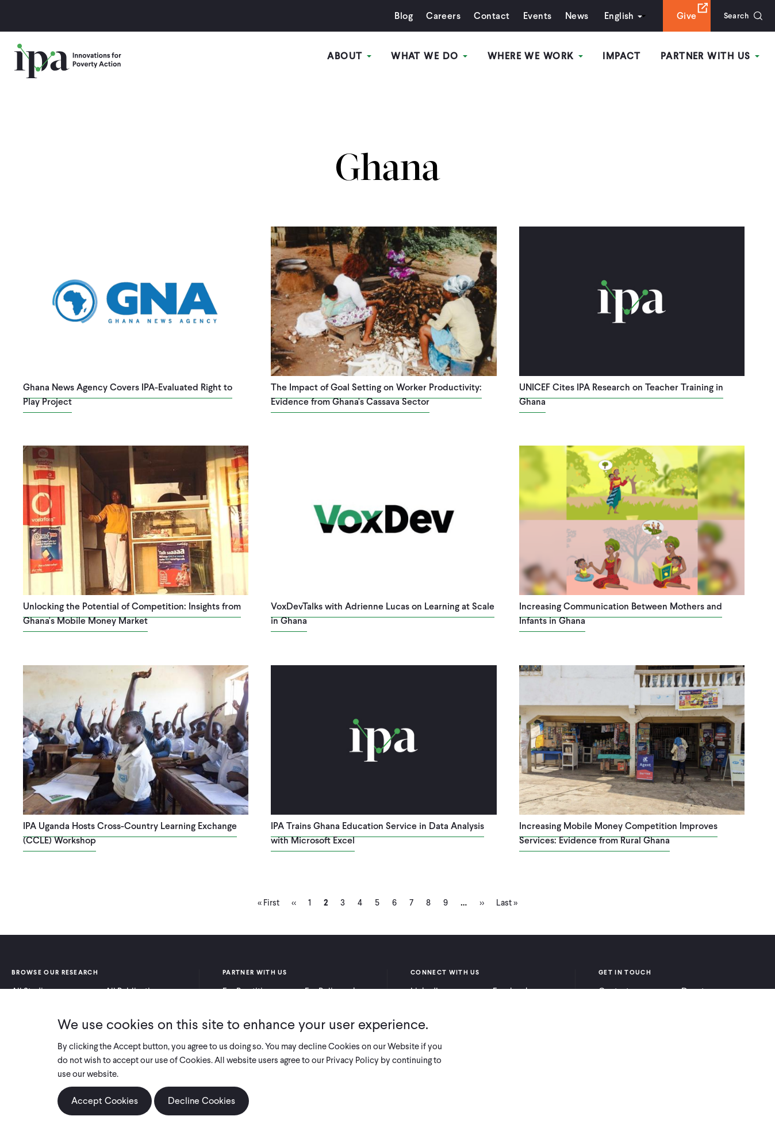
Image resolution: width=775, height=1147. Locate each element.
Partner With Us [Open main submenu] (711, 57)
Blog (398, 16)
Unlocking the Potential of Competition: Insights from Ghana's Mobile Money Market (132, 613)
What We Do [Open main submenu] (434, 57)
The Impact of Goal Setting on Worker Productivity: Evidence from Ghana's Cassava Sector (376, 394)
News (571, 16)
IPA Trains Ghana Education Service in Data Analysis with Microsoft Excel (377, 833)
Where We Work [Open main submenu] (538, 57)
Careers (438, 16)
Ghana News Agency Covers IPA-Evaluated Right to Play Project (127, 394)
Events (531, 16)
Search (733, 16)
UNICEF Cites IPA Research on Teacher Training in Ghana (621, 394)
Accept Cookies (104, 1101)
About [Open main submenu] (356, 57)
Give (681, 16)
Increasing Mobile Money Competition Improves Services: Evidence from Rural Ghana (618, 833)
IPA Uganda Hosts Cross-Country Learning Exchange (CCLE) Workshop (130, 833)
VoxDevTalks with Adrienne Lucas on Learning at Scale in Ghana (382, 613)
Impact (624, 57)
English (613, 16)
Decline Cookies (201, 1101)
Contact (486, 16)
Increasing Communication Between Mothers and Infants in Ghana (620, 613)
